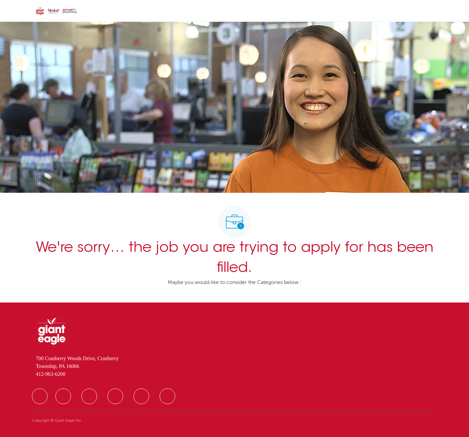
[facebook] (40, 396)
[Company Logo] (56, 11)
